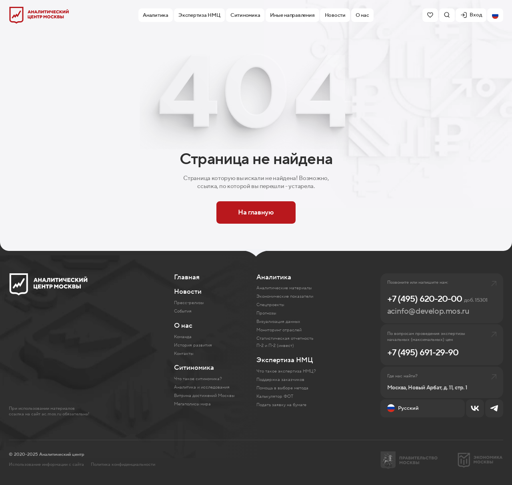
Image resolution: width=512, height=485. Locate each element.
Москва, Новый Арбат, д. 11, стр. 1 (427, 388)
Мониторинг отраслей (279, 330)
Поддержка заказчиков (280, 380)
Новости (188, 291)
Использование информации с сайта (46, 464)
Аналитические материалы (284, 288)
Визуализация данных (278, 322)
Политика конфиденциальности (123, 464)
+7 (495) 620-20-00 (437, 299)
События (183, 311)
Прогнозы (266, 313)
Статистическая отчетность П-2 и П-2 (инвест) (284, 342)
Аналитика (273, 277)
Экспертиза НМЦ (284, 360)
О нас (183, 325)
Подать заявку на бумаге (281, 405)
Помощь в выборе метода (282, 388)
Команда (183, 337)
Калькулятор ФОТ (274, 396)
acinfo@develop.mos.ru (428, 311)
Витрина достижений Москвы (204, 396)
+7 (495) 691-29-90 (423, 352)
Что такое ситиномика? (198, 379)
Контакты (183, 354)
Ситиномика (194, 367)
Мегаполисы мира (192, 404)
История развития (193, 345)
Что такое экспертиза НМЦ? (286, 371)
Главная (187, 277)
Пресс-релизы (189, 303)
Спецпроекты (270, 305)
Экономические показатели (284, 296)
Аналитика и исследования (202, 387)
